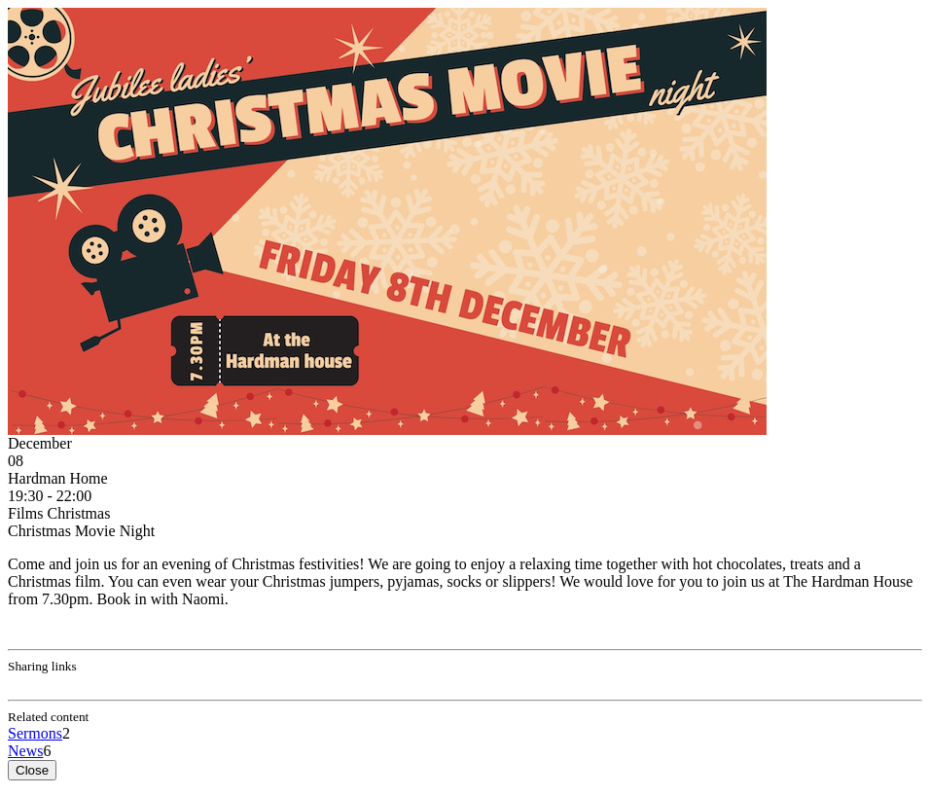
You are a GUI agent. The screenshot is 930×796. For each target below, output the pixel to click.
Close (32, 770)
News (25, 750)
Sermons (35, 733)
